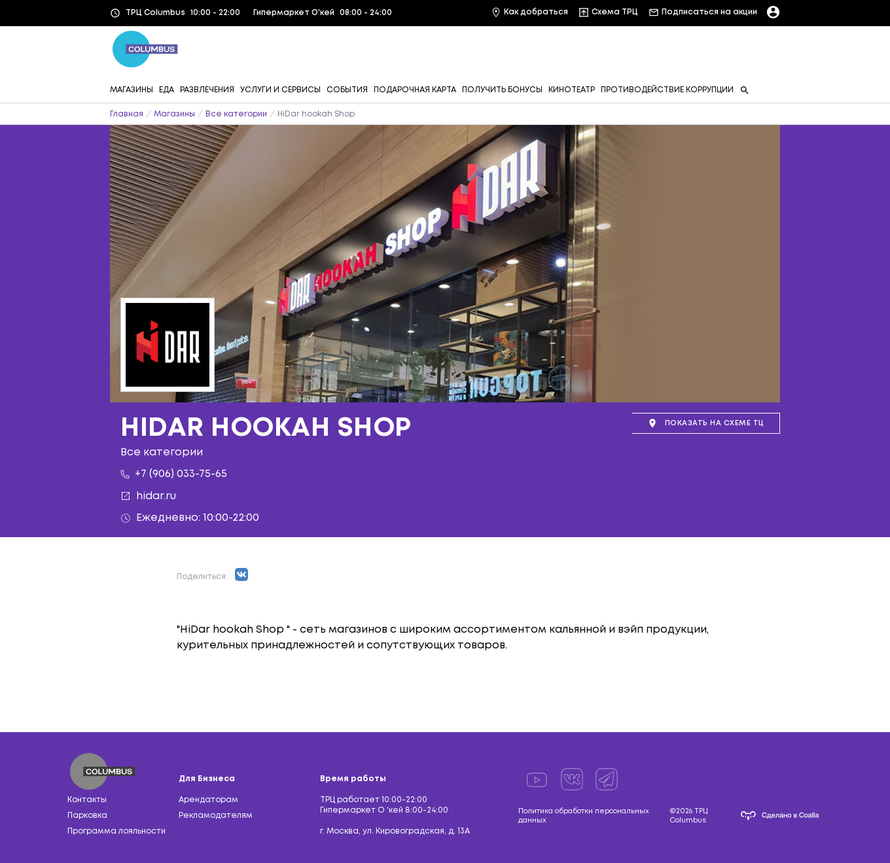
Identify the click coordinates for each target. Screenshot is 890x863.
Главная (126, 114)
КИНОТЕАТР (571, 90)
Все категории (236, 114)
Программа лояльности (116, 831)
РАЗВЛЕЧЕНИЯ (207, 90)
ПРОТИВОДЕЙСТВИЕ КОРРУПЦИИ (667, 90)
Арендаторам (208, 799)
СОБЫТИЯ (347, 90)
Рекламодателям (216, 815)
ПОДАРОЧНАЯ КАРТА (415, 90)
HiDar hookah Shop (316, 114)
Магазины (174, 114)
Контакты (87, 799)
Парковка (87, 815)
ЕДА (166, 90)
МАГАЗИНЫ (131, 90)
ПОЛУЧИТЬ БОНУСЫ (502, 90)
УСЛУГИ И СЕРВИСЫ (280, 90)
